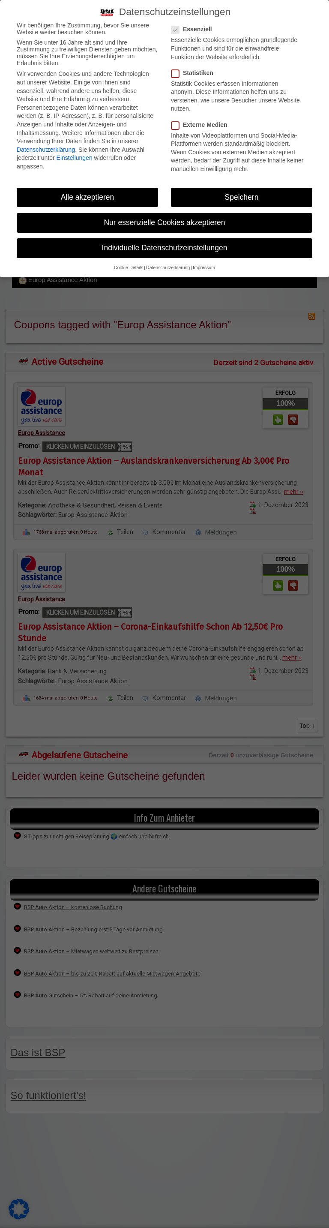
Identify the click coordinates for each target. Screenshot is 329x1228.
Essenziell (194, 29)
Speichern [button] (242, 197)
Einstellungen (75, 157)
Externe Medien (202, 124)
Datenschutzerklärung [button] (168, 267)
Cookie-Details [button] (128, 267)
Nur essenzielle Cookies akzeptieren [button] (164, 222)
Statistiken (195, 72)
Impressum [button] (204, 267)
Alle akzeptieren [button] (87, 197)
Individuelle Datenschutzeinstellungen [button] (164, 247)
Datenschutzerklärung (46, 149)
